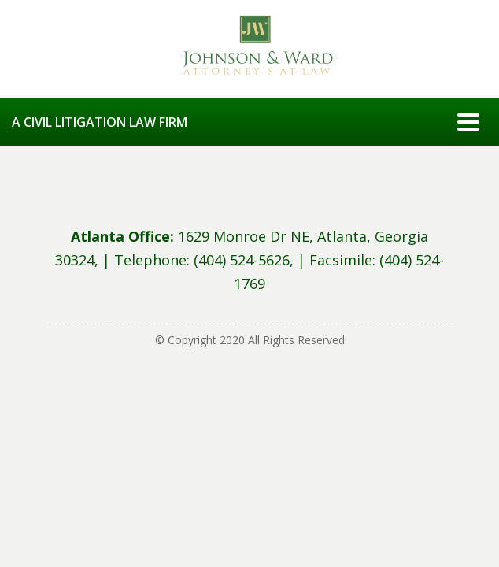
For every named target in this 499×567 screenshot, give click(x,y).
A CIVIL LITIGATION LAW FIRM (99, 122)
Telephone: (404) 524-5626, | (211, 259)
